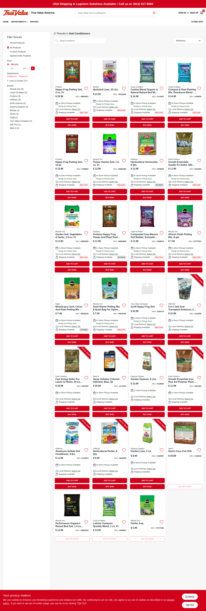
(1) (14, 110)
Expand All (23, 76)
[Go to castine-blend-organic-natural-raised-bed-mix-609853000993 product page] (147, 93)
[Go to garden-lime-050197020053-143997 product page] (147, 454)
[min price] (12, 68)
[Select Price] (33, 68)
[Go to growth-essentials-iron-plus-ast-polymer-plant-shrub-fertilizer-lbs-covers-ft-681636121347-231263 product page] (185, 382)
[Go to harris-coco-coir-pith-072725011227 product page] (185, 454)
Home (6, 22)
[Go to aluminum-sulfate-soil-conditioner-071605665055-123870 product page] (72, 454)
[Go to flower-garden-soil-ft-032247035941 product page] (109, 165)
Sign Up (194, 13)
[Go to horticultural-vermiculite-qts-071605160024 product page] (147, 165)
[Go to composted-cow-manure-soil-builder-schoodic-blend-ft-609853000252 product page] (147, 237)
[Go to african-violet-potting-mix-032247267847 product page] (185, 237)
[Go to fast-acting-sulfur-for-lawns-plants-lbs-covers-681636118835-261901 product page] (72, 382)
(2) (19, 107)
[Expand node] (8, 80)
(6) (17, 89)
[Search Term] (116, 13)
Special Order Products (20, 55)
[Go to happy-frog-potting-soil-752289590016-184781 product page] (109, 237)
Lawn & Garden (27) (18, 81)
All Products (15, 47)
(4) (18, 92)
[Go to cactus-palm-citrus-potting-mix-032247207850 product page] (72, 310)
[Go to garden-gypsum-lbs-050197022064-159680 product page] (147, 382)
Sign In (182, 13)
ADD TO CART (72, 119)
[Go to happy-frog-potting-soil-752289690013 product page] (72, 165)
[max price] (24, 68)
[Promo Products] (8, 43)
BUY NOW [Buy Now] (72, 125)
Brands (34, 22)
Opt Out (190, 605)
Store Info (197, 22)
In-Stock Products (18, 51)
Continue (189, 596)
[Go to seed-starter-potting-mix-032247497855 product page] (109, 310)
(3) (15, 96)
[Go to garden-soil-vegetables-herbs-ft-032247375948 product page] (72, 237)
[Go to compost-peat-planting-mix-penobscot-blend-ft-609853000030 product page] (185, 93)
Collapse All (11, 76)
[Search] (154, 12)
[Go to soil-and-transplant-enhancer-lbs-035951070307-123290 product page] (185, 310)
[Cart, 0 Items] (201, 12)
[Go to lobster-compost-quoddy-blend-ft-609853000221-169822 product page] (109, 517)
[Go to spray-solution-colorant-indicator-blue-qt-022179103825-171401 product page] (109, 382)
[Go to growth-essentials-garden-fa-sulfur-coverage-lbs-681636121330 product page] (185, 165)
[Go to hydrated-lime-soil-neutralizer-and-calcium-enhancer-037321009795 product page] (109, 93)
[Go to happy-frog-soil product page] (147, 310)
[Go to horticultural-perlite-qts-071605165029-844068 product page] (109, 454)
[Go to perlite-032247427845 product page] (147, 517)
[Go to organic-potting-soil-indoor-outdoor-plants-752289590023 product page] (72, 93)
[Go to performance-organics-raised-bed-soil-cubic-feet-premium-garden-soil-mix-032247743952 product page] (72, 517)
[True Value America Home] (16, 13)
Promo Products (17, 43)
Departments (18, 22)
